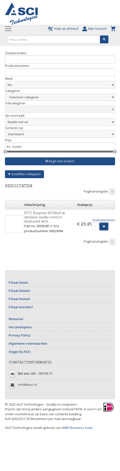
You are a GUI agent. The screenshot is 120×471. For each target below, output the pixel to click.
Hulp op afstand (64, 28)
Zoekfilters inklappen (24, 174)
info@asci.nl (27, 384)
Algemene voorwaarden (28, 343)
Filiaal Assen (18, 282)
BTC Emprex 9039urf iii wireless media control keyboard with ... (44, 217)
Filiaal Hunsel (19, 299)
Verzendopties (20, 327)
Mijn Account (95, 28)
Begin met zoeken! (60, 161)
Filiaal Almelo (19, 290)
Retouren (16, 319)
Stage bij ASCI (20, 351)
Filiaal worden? (21, 307)
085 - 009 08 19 (41, 373)
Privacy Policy (19, 335)
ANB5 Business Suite (77, 427)
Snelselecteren (103, 220)
